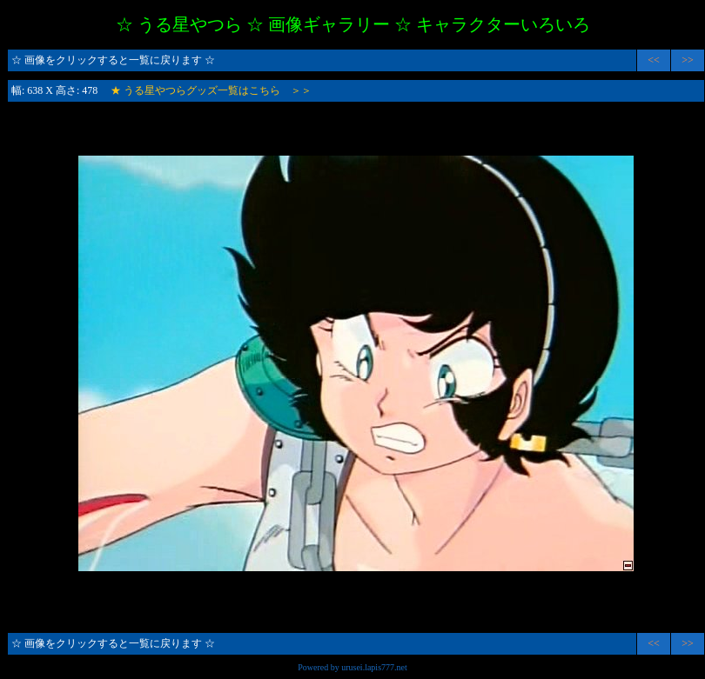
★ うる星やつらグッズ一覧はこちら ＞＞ (211, 90)
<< (654, 60)
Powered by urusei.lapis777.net (352, 667)
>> (688, 60)
